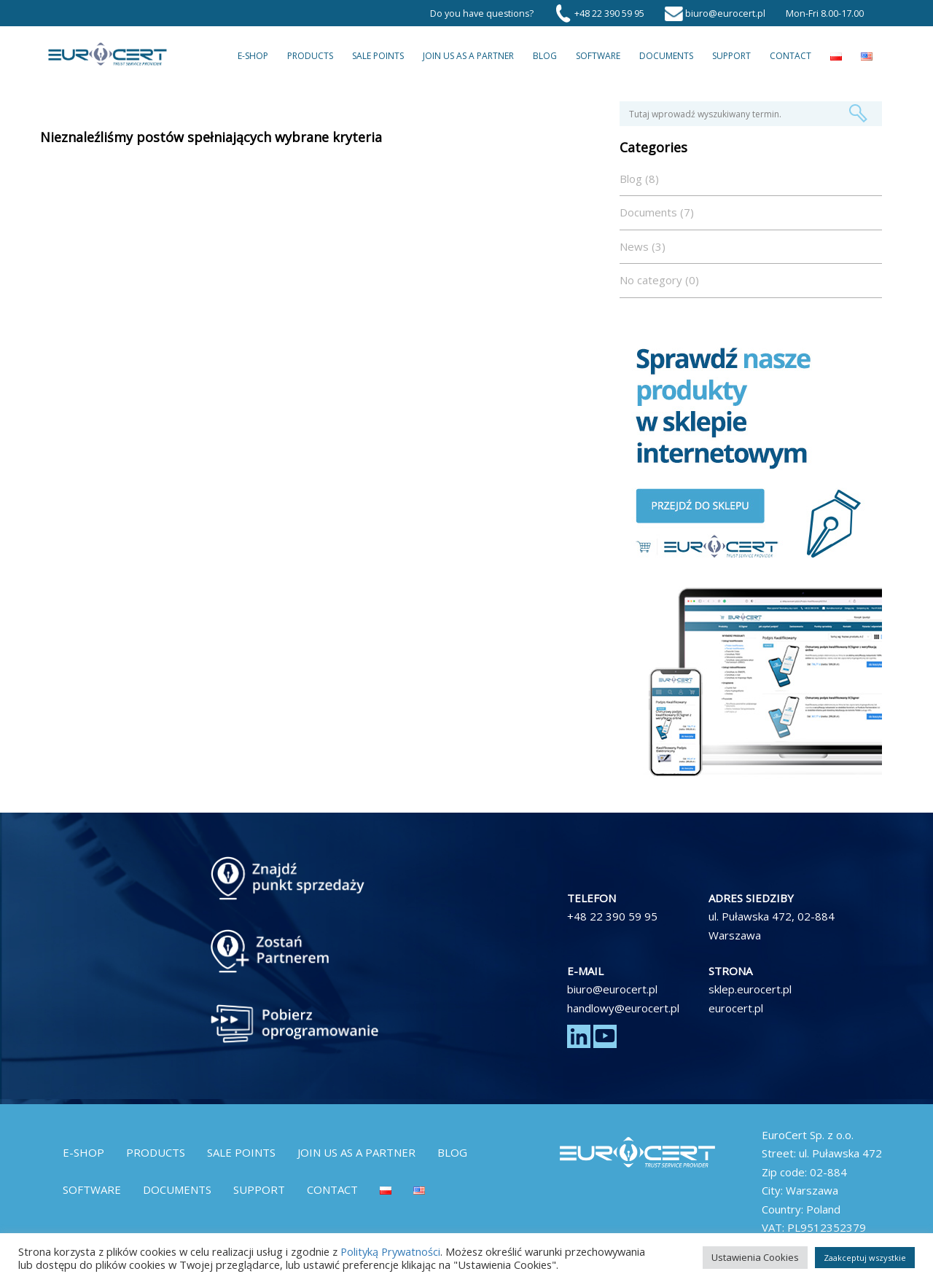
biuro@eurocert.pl (612, 989)
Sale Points (378, 56)
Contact (790, 56)
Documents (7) (657, 212)
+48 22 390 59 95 (612, 916)
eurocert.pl (735, 1008)
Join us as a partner (468, 56)
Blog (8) (639, 178)
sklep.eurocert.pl (750, 989)
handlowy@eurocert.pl (623, 1008)
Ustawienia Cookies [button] (755, 1257)
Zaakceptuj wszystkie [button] (865, 1257)
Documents (666, 56)
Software (598, 56)
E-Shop (253, 56)
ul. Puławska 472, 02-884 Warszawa (771, 925)
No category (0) (659, 280)
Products (310, 56)
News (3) (642, 246)
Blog (545, 56)
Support (731, 56)
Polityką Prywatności (390, 1251)
